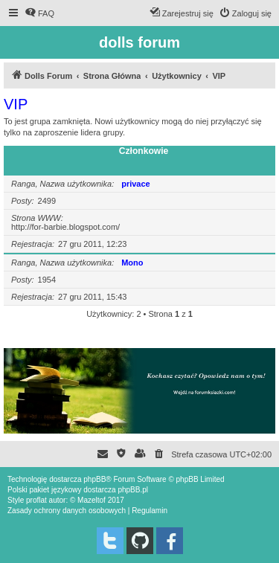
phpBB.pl (133, 490)
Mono (132, 262)
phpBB (94, 479)
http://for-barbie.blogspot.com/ (65, 226)
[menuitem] (39, 13)
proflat (36, 500)
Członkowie (144, 151)
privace (135, 183)
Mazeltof (91, 500)
